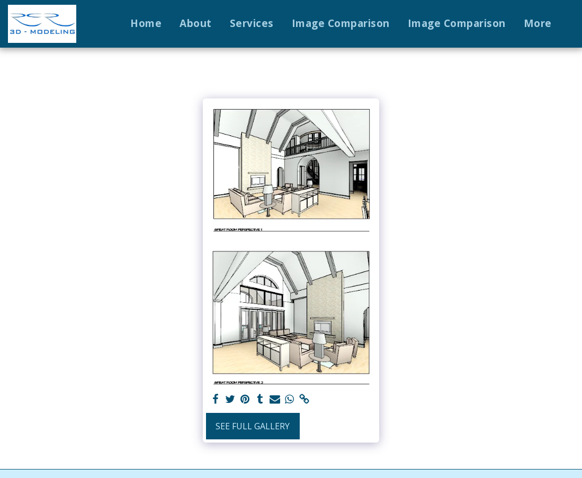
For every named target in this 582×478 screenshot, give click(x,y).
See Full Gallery (253, 426)
